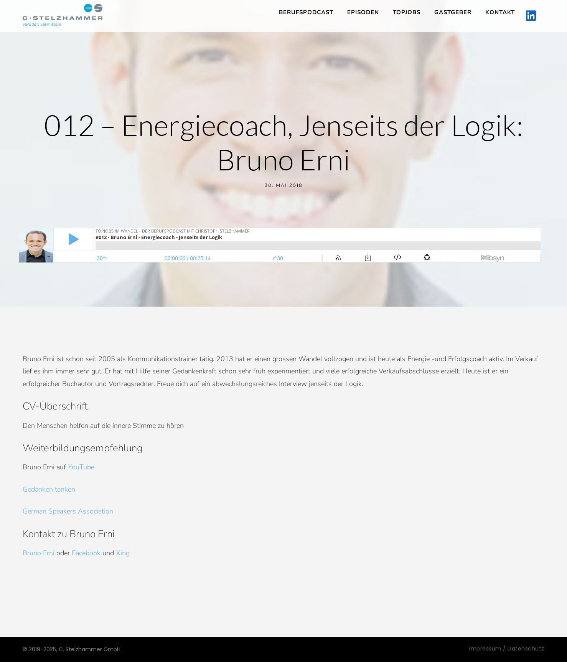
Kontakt (500, 12)
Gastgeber (452, 12)
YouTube (81, 467)
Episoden (363, 12)
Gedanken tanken (49, 489)
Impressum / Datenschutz (506, 648)
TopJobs (406, 12)
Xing (123, 553)
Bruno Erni (38, 553)
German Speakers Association (68, 511)
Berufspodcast (306, 12)
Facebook (86, 553)
